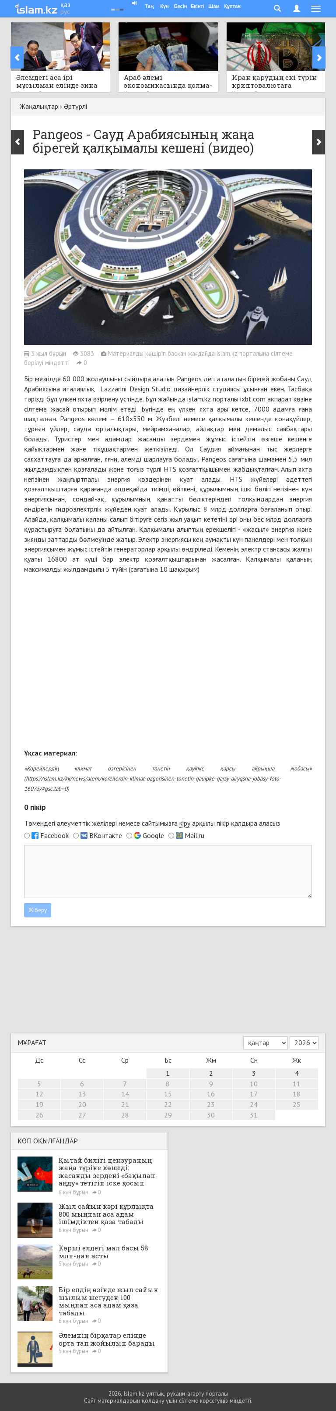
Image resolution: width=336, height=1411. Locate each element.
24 (254, 1104)
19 (39, 1104)
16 (211, 1093)
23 (211, 1104)
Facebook (54, 835)
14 (125, 1093)
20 (82, 1104)
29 (168, 1114)
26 (39, 1114)
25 (297, 1104)
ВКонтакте (105, 835)
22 (168, 1104)
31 (254, 1114)
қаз (65, 4)
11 (297, 1083)
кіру (184, 823)
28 (125, 1114)
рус (65, 11)
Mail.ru (194, 835)
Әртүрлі (75, 106)
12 (39, 1093)
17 (254, 1093)
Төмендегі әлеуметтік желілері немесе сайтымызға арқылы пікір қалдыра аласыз (152, 823)
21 (125, 1104)
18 (297, 1093)
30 (211, 1114)
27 (82, 1114)
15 (168, 1093)
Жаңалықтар (39, 106)
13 (82, 1093)
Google (153, 835)
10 (254, 1083)
